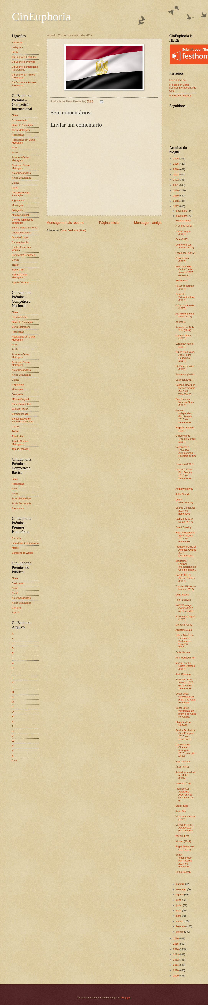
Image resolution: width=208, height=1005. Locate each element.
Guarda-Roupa (20, 237)
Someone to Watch (22, 552)
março (180, 921)
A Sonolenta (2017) (182, 259)
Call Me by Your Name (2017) (184, 520)
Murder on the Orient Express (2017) (185, 666)
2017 (176, 206)
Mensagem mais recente (65, 223)
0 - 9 (14, 760)
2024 (176, 169)
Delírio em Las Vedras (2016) (185, 246)
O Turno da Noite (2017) (185, 307)
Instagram (17, 47)
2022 (176, 179)
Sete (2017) (182, 239)
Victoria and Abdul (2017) (186, 818)
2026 (176, 158)
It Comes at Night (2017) (185, 618)
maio (179, 910)
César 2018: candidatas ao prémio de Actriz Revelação (186, 712)
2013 (176, 954)
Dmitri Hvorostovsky (184, 501)
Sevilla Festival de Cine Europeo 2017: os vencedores (186, 735)
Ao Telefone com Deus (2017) (185, 315)
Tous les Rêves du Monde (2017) (186, 588)
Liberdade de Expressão (25, 543)
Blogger (126, 997)
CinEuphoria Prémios (23, 61)
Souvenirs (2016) (185, 374)
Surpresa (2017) (184, 379)
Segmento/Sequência (24, 255)
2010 (176, 970)
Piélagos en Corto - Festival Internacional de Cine (182, 87)
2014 (176, 949)
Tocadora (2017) (185, 464)
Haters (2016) (183, 783)
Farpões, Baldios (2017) (185, 429)
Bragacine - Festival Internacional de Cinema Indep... (186, 565)
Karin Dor (181, 811)
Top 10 (15, 612)
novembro (182, 215)
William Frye (182, 835)
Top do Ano (18, 269)
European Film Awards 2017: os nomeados (185, 827)
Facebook (17, 42)
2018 (176, 201)
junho (179, 905)
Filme (15, 115)
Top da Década (20, 282)
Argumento (18, 200)
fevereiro (181, 926)
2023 (176, 174)
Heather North (183, 220)
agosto (180, 894)
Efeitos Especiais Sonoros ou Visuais (22, 420)
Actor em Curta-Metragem (20, 159)
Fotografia (17, 210)
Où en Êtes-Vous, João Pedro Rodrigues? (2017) (185, 356)
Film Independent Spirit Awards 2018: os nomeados (185, 537)
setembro (181, 889)
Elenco (15, 182)
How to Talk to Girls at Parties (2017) (185, 578)
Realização (18, 134)
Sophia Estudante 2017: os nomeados (185, 510)
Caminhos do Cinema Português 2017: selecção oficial (185, 750)
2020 (176, 190)
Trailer (15, 264)
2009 (176, 975)
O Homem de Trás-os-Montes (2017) (186, 438)
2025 (176, 163)
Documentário (19, 120)
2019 (176, 195)
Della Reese (182, 594)
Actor (15, 147)
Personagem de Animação (20, 194)
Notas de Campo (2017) (185, 287)
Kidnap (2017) (183, 841)
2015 (176, 943)
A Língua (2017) (184, 225)
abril (178, 915)
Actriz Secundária (21, 177)
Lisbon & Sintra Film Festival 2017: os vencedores (184, 474)
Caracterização (20, 242)
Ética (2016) (182, 766)
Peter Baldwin (183, 599)
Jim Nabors (182, 280)
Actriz (15, 152)
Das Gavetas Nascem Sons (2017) (185, 402)
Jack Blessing (183, 674)
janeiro (180, 931)
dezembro (182, 210)
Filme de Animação (22, 125)
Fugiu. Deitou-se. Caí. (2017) (185, 848)
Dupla (15, 187)
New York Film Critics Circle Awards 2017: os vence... (185, 271)
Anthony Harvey (184, 488)
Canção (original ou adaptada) (22, 221)
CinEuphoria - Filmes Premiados (23, 76)
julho (179, 899)
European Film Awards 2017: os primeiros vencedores (185, 684)
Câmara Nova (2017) (183, 337)
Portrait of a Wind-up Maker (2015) (186, 775)
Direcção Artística (21, 232)
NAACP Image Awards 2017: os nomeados (185, 608)
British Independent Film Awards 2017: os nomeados (184, 860)
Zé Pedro (181, 321)
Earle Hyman (183, 652)
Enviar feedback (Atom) (73, 230)
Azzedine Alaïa (184, 629)
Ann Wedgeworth (185, 657)
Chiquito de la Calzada (183, 723)
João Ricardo (183, 494)
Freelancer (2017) (185, 252)
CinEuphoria (41, 16)
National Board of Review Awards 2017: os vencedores (185, 389)
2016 (176, 938)
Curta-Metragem (21, 130)
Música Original (20, 214)
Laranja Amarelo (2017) (185, 345)
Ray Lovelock (183, 761)
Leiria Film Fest (177, 80)
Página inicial (109, 223)
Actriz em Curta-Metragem (21, 166)
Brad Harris (182, 805)
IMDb (15, 52)
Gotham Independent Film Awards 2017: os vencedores (184, 416)
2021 (176, 185)
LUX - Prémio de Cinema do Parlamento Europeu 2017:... (185, 641)
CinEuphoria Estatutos (24, 57)
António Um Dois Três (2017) (185, 329)
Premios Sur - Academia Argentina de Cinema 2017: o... (185, 794)
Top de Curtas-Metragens (20, 276)
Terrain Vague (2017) (183, 232)
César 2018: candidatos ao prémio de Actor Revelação (186, 698)
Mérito (15, 547)
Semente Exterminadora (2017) (185, 297)
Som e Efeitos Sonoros (24, 227)
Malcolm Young (184, 624)
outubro (180, 884)
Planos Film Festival (180, 95)
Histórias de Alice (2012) (185, 367)
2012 (176, 959)
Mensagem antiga (148, 223)
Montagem (18, 205)
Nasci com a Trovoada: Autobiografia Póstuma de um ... (186, 453)
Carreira (16, 538)
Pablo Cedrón (183, 871)
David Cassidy (183, 527)
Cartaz (15, 259)
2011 (176, 964)
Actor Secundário (21, 173)
